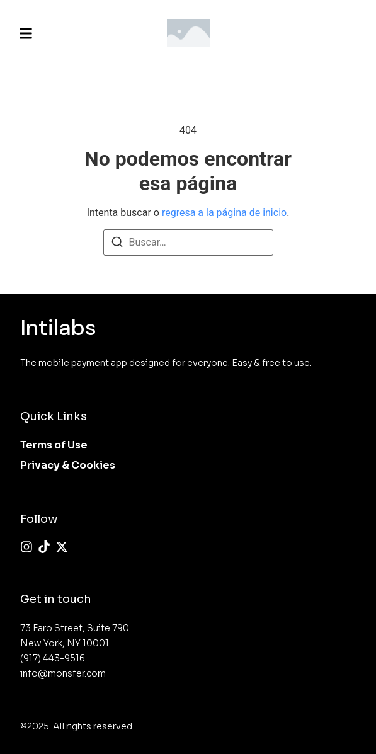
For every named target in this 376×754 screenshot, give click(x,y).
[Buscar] (117, 244)
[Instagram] (26, 546)
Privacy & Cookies (67, 465)
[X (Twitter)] (61, 546)
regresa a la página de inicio (224, 213)
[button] (26, 33)
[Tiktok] (44, 546)
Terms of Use (54, 445)
